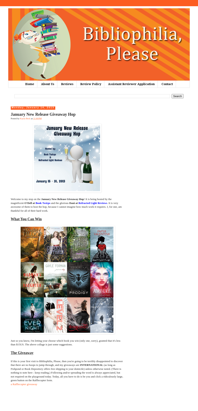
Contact (167, 84)
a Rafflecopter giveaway (24, 384)
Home (29, 84)
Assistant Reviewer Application (131, 84)
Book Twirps (43, 203)
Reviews (67, 84)
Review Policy (90, 84)
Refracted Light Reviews (92, 203)
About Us (47, 84)
